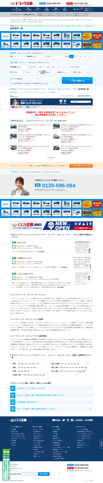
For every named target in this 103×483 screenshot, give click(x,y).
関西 (14, 367)
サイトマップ (13, 470)
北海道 (25, 374)
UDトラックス (20, 279)
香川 (79, 367)
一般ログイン (88, 8)
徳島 (76, 367)
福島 (44, 374)
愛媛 (82, 367)
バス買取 (55, 433)
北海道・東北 (17, 375)
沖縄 (83, 371)
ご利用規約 (12, 466)
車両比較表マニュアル (83, 445)
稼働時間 (43, 73)
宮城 (35, 374)
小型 (76, 56)
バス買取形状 (56, 445)
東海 (14, 371)
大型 (90, 56)
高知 (85, 367)
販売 (14, 242)
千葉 (29, 363)
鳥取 (61, 367)
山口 (73, 367)
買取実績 (55, 436)
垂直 (53, 67)
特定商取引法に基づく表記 (16, 468)
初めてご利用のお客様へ (18, 433)
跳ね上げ (41, 67)
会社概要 (13, 429)
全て (71, 56)
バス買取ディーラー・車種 (60, 451)
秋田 (38, 374)
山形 (41, 374)
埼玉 (26, 363)
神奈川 (22, 363)
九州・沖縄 (54, 371)
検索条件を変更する (84, 96)
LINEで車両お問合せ (38, 440)
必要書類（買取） (57, 456)
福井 (66, 363)
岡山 (67, 367)
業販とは (79, 447)
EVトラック (38, 8)
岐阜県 (40, 261)
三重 (28, 371)
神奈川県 (35, 246)
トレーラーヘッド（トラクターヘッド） (31, 171)
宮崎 (76, 371)
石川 (63, 363)
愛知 (19, 371)
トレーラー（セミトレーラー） (51, 171)
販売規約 (35, 449)
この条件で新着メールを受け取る (22, 83)
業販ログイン (88, 10)
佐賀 (64, 371)
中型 (81, 56)
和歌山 (34, 367)
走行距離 (43, 71)
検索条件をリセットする (41, 83)
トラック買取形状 (57, 440)
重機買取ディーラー (58, 449)
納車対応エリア (37, 438)
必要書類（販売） (38, 447)
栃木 (35, 363)
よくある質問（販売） (39, 451)
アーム (59, 67)
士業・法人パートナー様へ (18, 438)
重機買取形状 (56, 442)
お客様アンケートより (25, 258)
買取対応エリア (57, 438)
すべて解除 (51, 92)
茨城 (32, 363)
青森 (29, 374)
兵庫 (22, 367)
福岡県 (40, 277)
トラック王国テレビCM (17, 436)
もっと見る (51, 157)
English (13, 445)
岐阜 (22, 371)
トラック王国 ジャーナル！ (84, 438)
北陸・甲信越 (55, 363)
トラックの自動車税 (82, 429)
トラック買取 (56, 429)
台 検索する (77, 80)
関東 (14, 363)
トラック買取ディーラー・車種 (61, 447)
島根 (64, 367)
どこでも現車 (37, 442)
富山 (69, 363)
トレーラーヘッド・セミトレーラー (29, 92)
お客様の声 (80, 440)
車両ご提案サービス (38, 436)
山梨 (75, 363)
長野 (78, 363)
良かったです (22, 242)
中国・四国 (54, 367)
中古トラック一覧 (38, 429)
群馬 (38, 363)
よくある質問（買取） (59, 458)
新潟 (72, 363)
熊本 (70, 371)
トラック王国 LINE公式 (83, 436)
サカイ (44, 92)
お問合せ (13, 442)
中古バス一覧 (37, 433)
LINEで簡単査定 (57, 454)
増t (85, 56)
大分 (73, 371)
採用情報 (13, 440)
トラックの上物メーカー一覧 (85, 433)
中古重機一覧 (37, 431)
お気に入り (77, 9)
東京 (19, 363)
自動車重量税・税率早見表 (84, 431)
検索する (44, 474)
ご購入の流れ (37, 445)
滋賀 (28, 367)
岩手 (32, 374)
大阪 (19, 367)
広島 (70, 367)
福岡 (61, 371)
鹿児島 (80, 371)
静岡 (25, 371)
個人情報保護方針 (14, 464)
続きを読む (42, 251)
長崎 (67, 371)
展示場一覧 (14, 431)
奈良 (31, 367)
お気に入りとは (81, 442)
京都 (25, 367)
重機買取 (55, 431)
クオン (26, 279)
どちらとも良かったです (25, 273)
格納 (48, 67)
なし (65, 67)
